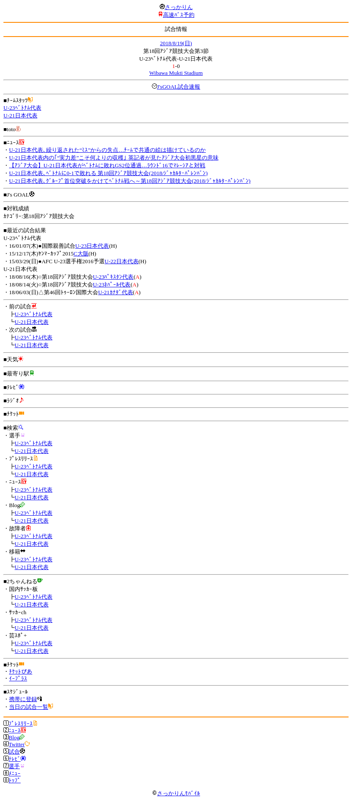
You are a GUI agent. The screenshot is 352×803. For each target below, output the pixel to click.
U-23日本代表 (92, 246)
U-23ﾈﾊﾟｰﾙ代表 (112, 284)
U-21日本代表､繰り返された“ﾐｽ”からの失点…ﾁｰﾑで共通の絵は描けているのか (107, 150)
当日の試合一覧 (28, 707)
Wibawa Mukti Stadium (176, 73)
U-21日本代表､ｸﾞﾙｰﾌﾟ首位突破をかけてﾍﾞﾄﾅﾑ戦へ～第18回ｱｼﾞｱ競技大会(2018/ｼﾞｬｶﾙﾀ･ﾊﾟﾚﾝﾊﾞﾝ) (129, 181)
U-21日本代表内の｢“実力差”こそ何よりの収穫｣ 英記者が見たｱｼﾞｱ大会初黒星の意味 (114, 157)
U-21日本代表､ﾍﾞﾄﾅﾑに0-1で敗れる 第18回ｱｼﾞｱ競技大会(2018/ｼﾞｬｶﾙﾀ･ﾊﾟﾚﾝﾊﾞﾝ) (108, 173)
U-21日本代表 (20, 115)
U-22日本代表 (122, 261)
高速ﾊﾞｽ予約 (179, 15)
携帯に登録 (23, 699)
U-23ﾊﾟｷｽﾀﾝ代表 (113, 277)
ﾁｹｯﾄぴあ (20, 671)
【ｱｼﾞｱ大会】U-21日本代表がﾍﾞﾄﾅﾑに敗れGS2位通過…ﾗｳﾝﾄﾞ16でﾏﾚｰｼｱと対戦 (107, 165)
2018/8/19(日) (176, 43)
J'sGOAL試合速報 (179, 86)
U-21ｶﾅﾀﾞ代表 (115, 292)
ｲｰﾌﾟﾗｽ (18, 678)
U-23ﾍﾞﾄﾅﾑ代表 (22, 108)
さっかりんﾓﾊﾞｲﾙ (176, 793)
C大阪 (81, 253)
